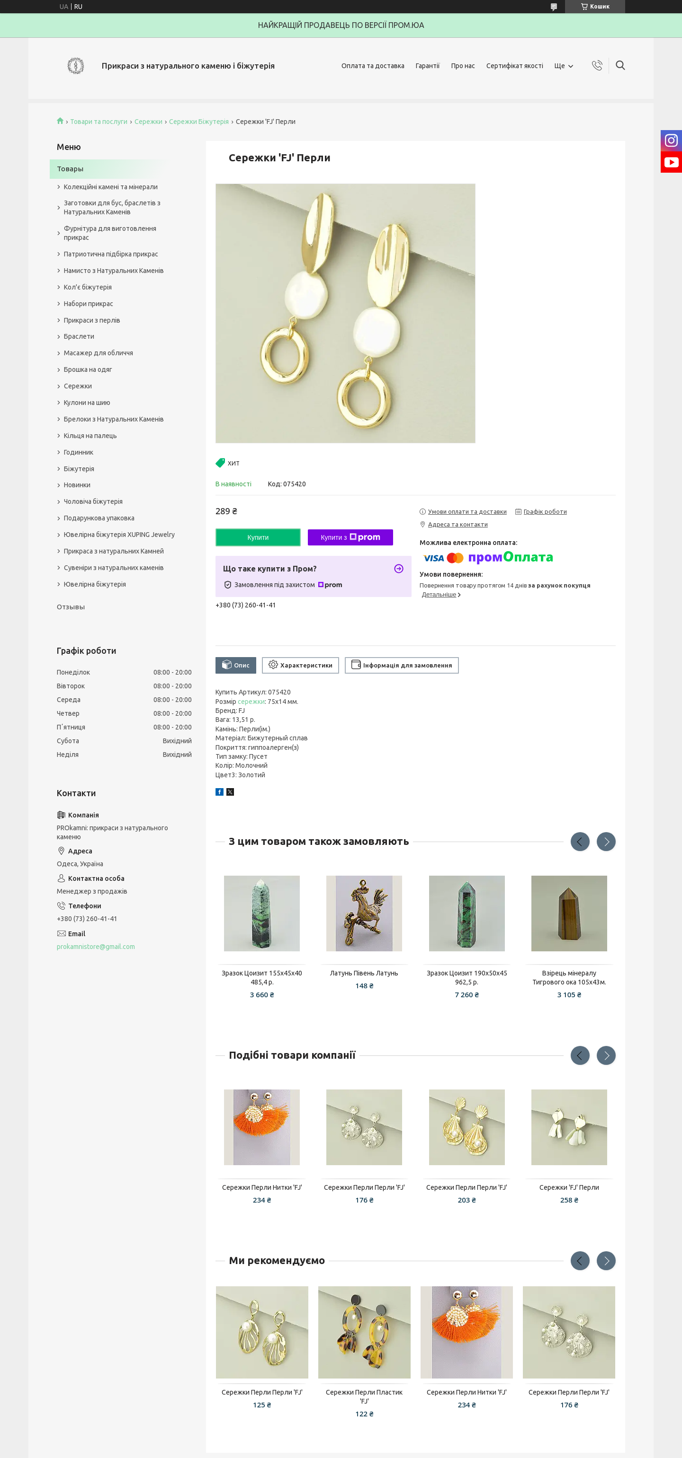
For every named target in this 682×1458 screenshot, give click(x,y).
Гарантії (428, 66)
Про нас (463, 66)
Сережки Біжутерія (199, 121)
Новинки (77, 485)
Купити (258, 537)
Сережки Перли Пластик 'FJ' (364, 1396)
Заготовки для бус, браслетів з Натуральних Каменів (112, 207)
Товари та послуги (98, 121)
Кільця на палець (90, 435)
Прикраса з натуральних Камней (114, 551)
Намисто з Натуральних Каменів (114, 270)
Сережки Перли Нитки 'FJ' (262, 1187)
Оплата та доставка (372, 66)
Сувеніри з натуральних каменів (114, 567)
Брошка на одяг (88, 369)
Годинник (78, 452)
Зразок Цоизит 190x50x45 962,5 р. (467, 977)
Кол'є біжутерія (88, 287)
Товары (70, 169)
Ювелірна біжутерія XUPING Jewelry (119, 534)
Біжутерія (79, 469)
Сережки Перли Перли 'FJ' (364, 1187)
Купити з (350, 537)
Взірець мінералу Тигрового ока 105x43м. (569, 977)
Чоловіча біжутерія (93, 501)
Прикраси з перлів (92, 320)
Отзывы (71, 607)
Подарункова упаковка (99, 518)
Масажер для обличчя (98, 353)
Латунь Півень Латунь (364, 973)
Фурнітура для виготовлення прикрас (110, 233)
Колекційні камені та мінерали (111, 187)
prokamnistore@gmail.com (96, 946)
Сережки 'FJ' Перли (569, 1187)
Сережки (148, 121)
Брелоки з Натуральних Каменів (114, 419)
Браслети (79, 336)
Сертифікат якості (514, 66)
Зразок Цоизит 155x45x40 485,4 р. (262, 977)
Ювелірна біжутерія (95, 584)
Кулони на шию (87, 402)
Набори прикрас (88, 303)
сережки (251, 701)
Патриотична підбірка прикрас (111, 254)
